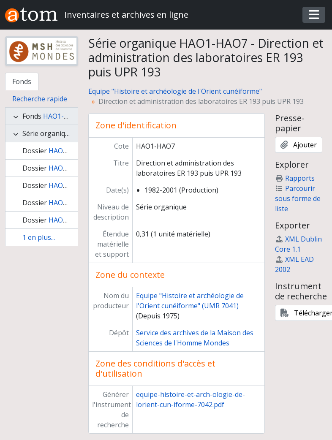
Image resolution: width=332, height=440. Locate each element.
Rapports (295, 178)
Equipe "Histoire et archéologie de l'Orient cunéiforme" (175, 91)
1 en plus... (38, 237)
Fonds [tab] (21, 81)
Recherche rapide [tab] (39, 98)
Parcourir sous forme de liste (298, 198)
